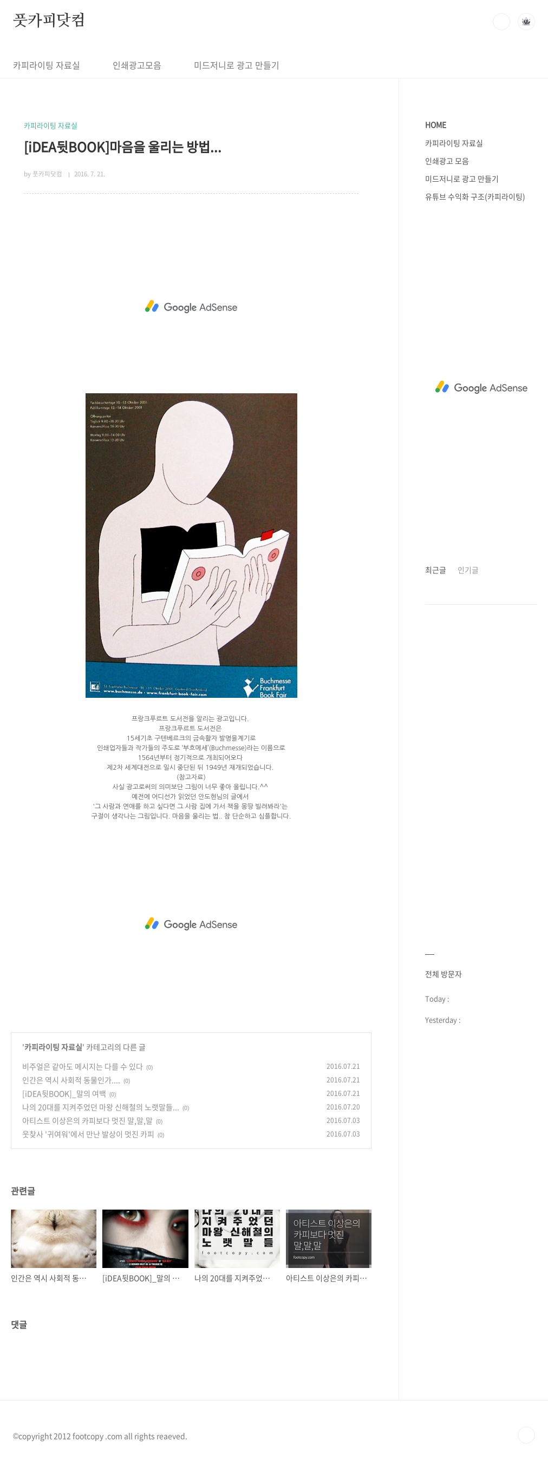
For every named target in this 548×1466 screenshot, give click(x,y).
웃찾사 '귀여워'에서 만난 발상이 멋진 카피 (88, 1133)
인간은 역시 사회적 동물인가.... (71, 1079)
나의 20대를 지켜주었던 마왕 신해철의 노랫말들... (100, 1106)
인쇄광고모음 (137, 64)
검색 (501, 22)
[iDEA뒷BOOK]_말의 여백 (64, 1093)
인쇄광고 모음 (447, 160)
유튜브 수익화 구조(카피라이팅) (475, 196)
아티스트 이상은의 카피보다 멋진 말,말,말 (87, 1120)
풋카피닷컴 (49, 21)
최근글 (435, 569)
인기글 (468, 569)
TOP (526, 1435)
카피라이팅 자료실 (46, 64)
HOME (435, 124)
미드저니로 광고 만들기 (236, 64)
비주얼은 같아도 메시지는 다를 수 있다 (82, 1066)
